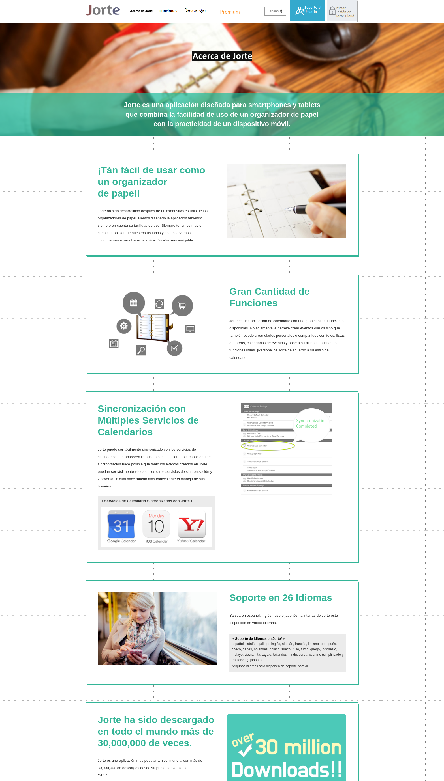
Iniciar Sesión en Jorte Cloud (342, 11)
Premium (228, 11)
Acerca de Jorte (142, 11)
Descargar (196, 11)
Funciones (168, 11)
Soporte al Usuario (308, 11)
